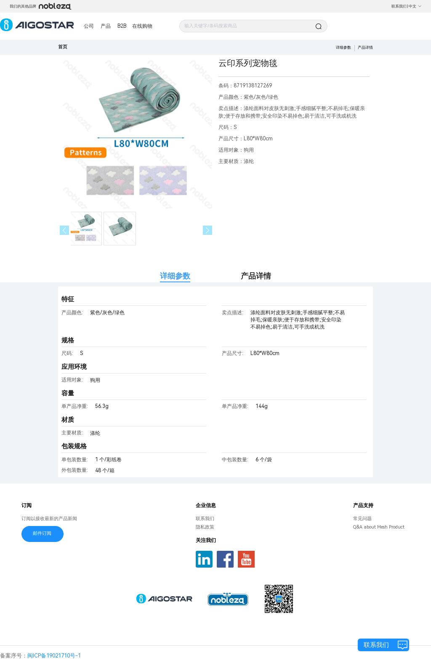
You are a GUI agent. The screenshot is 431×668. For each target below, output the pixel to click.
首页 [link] (62, 47)
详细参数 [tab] (175, 275)
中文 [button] (415, 6)
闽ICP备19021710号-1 (54, 655)
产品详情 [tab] (256, 275)
